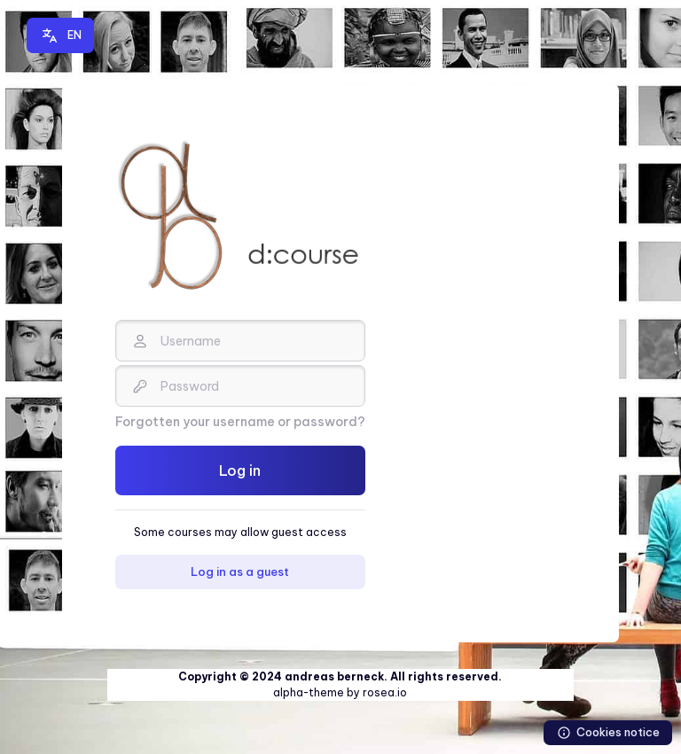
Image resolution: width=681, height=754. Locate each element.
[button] (60, 35)
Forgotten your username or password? (240, 422)
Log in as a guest (240, 571)
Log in (240, 470)
